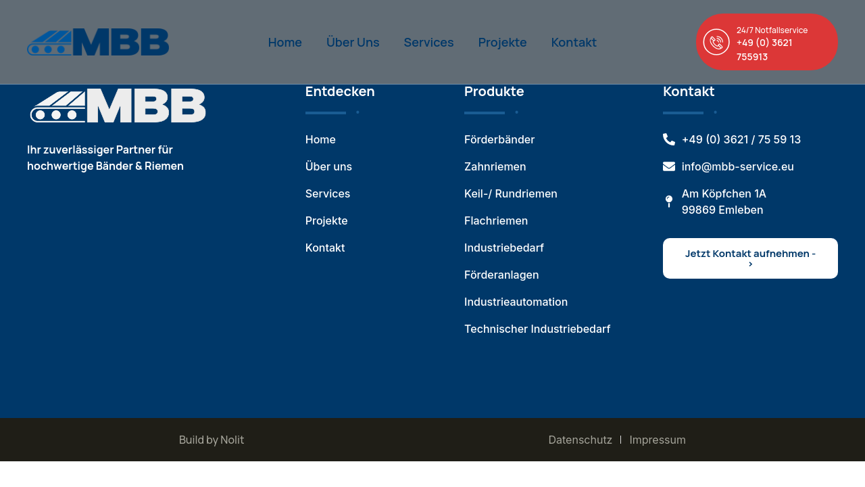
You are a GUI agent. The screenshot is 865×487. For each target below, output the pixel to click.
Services (429, 42)
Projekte (502, 42)
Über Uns (353, 42)
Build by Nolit (212, 439)
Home (285, 42)
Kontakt (574, 42)
